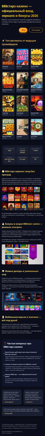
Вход (23, 30)
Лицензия (34, 426)
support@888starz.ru (17, 431)
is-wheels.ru (9, 433)
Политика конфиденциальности (10, 426)
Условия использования (24, 426)
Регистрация (36, 30)
